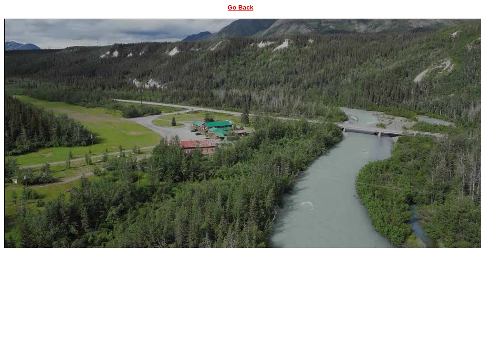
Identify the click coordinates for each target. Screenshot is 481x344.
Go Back (240, 7)
